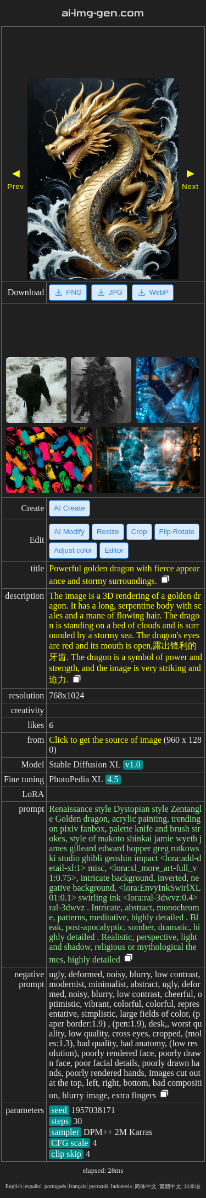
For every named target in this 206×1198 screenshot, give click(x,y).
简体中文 (146, 1186)
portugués (55, 1186)
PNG (68, 292)
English (14, 1186)
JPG (109, 292)
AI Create (69, 508)
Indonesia (121, 1186)
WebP (153, 292)
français (77, 1186)
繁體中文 (170, 1186)
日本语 (192, 1186)
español (33, 1186)
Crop (139, 532)
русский (98, 1186)
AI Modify (69, 532)
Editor (114, 550)
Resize (108, 532)
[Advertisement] (103, 53)
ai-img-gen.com (103, 13)
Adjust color (73, 550)
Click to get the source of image (105, 739)
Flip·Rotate (176, 532)
